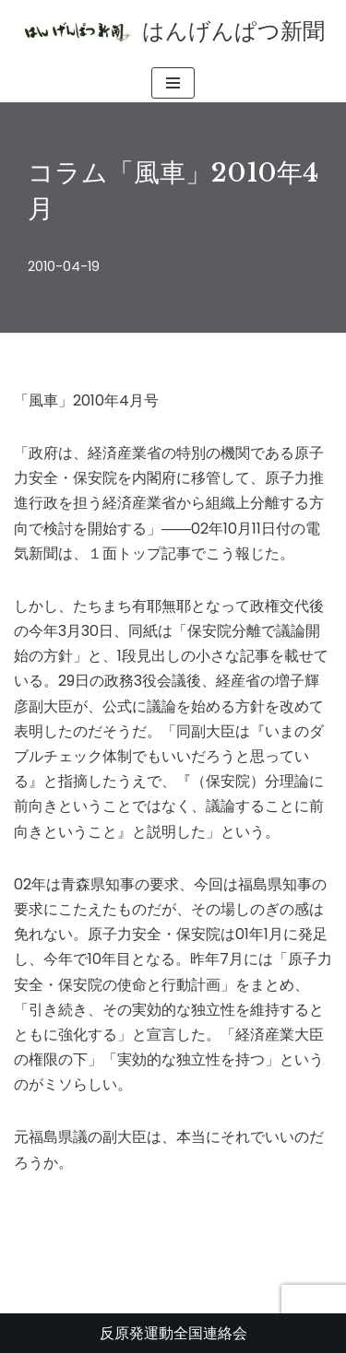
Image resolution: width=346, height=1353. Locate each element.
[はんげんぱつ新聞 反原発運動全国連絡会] (173, 32)
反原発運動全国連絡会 (173, 1333)
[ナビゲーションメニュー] (173, 83)
